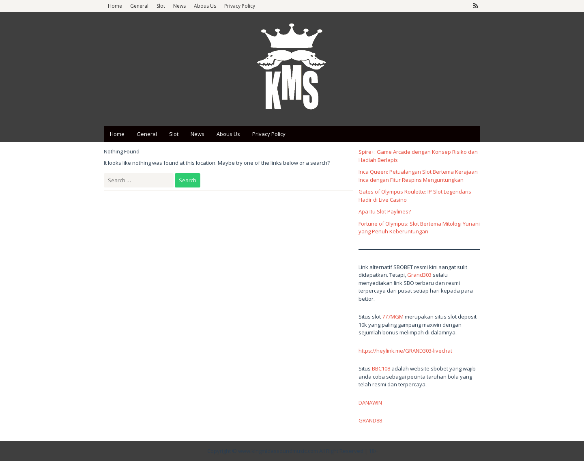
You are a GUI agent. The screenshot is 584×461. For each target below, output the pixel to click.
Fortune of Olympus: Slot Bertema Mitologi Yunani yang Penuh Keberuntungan (419, 227)
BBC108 (381, 368)
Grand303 (419, 274)
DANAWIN (370, 402)
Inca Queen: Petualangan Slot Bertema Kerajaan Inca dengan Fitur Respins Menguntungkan (418, 175)
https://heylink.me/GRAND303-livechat (405, 350)
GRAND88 (370, 420)
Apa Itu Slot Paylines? (385, 211)
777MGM (393, 316)
